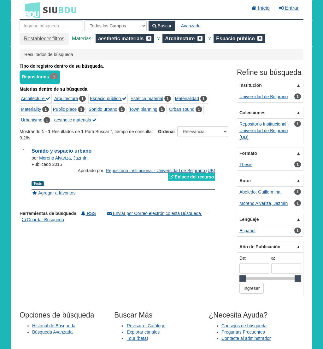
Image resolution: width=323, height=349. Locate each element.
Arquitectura (66, 98)
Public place (65, 109)
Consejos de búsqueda (244, 325)
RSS (88, 213)
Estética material (147, 98)
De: (243, 258)
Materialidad (187, 98)
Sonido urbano (103, 109)
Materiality (31, 109)
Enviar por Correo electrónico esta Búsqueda (154, 213)
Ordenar (166, 131)
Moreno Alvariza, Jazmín (63, 157)
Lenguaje (249, 219)
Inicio (261, 8)
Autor (245, 180)
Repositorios (35, 76)
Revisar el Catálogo (146, 325)
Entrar (289, 8)
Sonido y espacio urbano (61, 151)
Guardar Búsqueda (43, 219)
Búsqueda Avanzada (52, 332)
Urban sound (181, 109)
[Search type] (115, 25)
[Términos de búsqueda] (51, 25)
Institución (250, 85)
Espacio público (108, 98)
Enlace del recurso (191, 176)
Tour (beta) (137, 338)
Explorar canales (143, 332)
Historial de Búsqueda (53, 325)
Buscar (161, 25)
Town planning (143, 109)
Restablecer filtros (44, 38)
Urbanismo (32, 119)
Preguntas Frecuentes (243, 332)
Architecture (35, 98)
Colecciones (252, 112)
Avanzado (191, 25)
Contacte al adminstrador (246, 338)
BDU (31, 9)
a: (273, 258)
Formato (248, 153)
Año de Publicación (259, 246)
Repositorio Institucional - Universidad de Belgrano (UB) (160, 170)
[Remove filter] (148, 38)
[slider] (242, 278)
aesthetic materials (75, 119)
